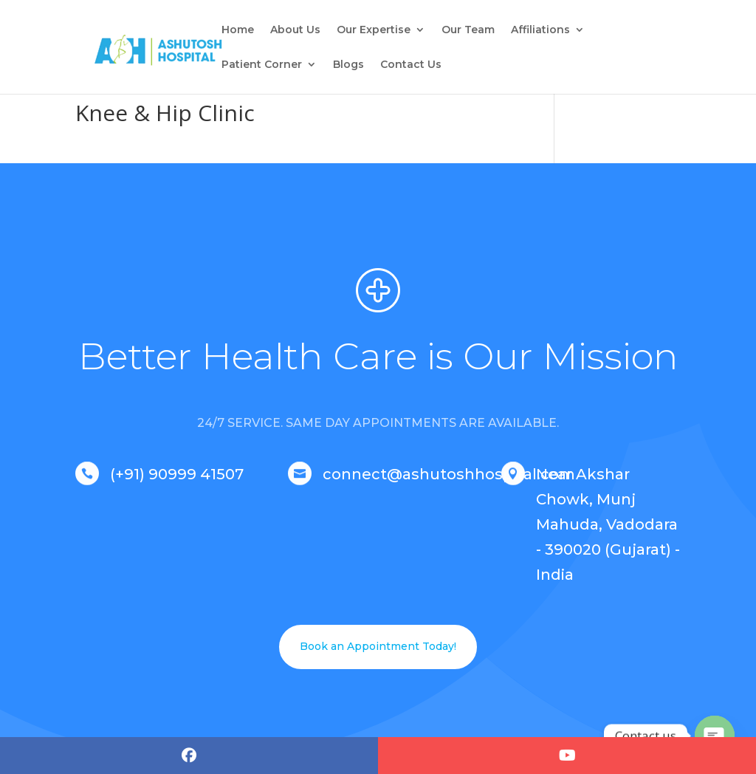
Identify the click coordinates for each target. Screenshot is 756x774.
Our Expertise (373, 30)
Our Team (468, 30)
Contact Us (410, 65)
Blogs (348, 65)
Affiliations (540, 30)
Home (237, 30)
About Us (295, 30)
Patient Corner (261, 65)
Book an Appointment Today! (378, 646)
